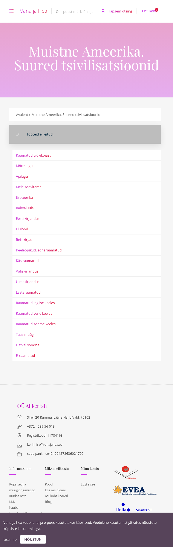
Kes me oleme (55, 490)
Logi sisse (88, 484)
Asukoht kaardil (56, 496)
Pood (49, 484)
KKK (12, 501)
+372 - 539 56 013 (41, 426)
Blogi (48, 501)
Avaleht (22, 114)
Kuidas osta (17, 496)
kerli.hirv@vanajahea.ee (44, 444)
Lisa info (10, 539)
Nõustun (33, 539)
